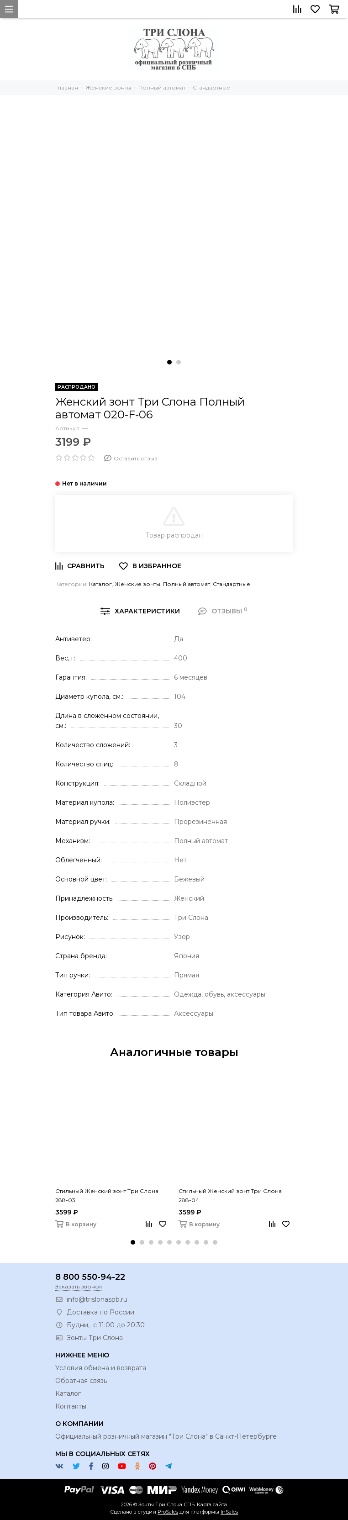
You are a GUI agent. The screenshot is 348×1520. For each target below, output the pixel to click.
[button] (169, 362)
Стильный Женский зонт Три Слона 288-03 (106, 1195)
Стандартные (231, 584)
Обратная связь (81, 1381)
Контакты (70, 1406)
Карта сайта (212, 1504)
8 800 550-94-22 (90, 1277)
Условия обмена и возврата (100, 1368)
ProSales (168, 1512)
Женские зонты (137, 584)
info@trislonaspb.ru (97, 1299)
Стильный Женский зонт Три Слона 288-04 (230, 1195)
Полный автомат (186, 584)
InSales (229, 1512)
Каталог (100, 584)
